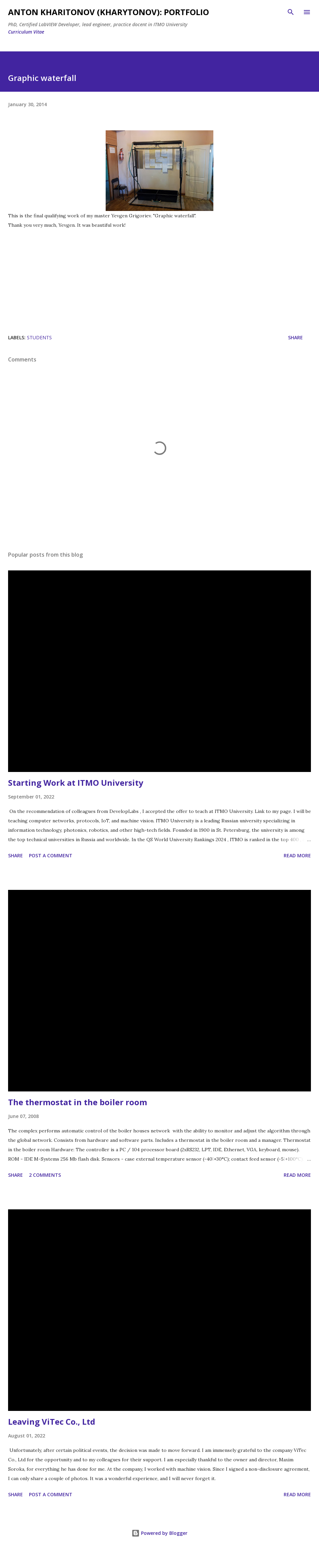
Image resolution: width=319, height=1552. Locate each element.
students (39, 337)
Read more (297, 855)
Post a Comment (50, 855)
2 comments (45, 1175)
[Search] (291, 12)
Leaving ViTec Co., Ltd (51, 1421)
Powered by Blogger (159, 1533)
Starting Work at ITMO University (75, 782)
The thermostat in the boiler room (77, 1102)
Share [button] (295, 337)
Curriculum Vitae (26, 32)
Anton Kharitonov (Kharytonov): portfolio (108, 11)
